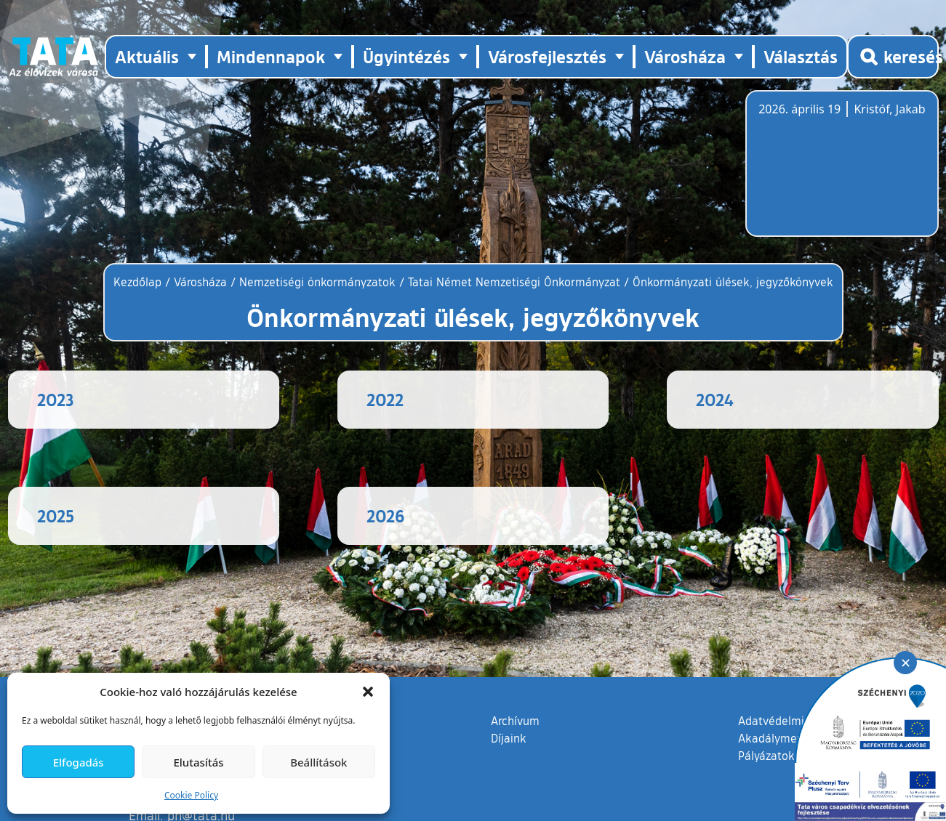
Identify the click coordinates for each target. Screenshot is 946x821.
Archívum (515, 749)
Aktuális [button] (147, 56)
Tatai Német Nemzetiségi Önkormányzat (514, 282)
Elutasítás (198, 762)
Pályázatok (766, 784)
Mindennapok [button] (271, 56)
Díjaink (508, 767)
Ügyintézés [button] (406, 56)
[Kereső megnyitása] (893, 56)
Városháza (200, 282)
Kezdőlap (139, 282)
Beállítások (318, 762)
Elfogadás (78, 762)
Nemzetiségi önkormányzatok (317, 282)
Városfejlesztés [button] (547, 56)
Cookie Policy (191, 795)
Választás (800, 56)
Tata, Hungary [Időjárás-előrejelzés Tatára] (839, 172)
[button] (368, 691)
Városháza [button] (685, 56)
